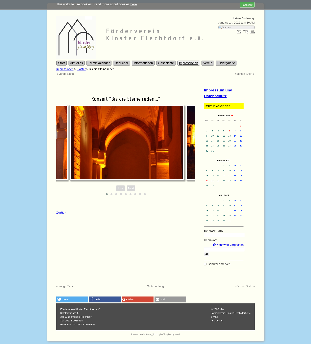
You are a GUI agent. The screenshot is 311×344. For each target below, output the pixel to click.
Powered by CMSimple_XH (143, 334)
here (134, 4)
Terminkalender (99, 63)
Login (159, 334)
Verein (207, 63)
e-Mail (214, 316)
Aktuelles (76, 63)
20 (206, 180)
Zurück (61, 212)
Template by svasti (171, 334)
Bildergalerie (226, 63)
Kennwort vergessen (228, 244)
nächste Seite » (245, 73)
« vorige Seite (65, 73)
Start (61, 63)
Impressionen (188, 63)
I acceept (247, 4)
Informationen (143, 63)
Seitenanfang (155, 286)
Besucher (121, 63)
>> (231, 115)
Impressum (217, 320)
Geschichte (166, 63)
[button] (72, 299)
